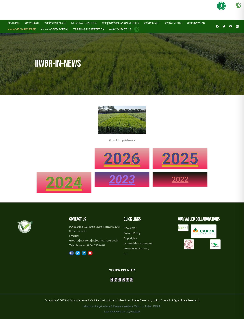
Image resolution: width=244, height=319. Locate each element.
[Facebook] (217, 26)
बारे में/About (32, 23)
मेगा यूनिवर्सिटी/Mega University (120, 23)
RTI (125, 253)
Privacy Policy (132, 233)
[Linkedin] (237, 26)
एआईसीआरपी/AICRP (55, 23)
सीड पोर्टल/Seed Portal (54, 29)
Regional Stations (84, 23)
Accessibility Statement (138, 243)
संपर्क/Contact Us (120, 29)
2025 (180, 158)
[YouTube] (230, 26)
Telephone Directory (136, 248)
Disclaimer (130, 228)
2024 (64, 182)
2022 (180, 179)
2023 (122, 179)
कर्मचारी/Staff (152, 23)
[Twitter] (224, 26)
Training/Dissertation (88, 29)
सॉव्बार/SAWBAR (196, 23)
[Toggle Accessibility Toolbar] (221, 6)
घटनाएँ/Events (173, 23)
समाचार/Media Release (22, 29)
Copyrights (130, 238)
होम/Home (14, 23)
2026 (122, 158)
